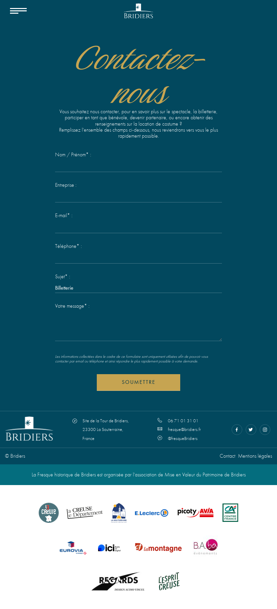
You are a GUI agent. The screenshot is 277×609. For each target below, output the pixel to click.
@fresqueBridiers (178, 438)
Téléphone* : (68, 246)
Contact (227, 456)
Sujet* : (62, 277)
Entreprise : (65, 185)
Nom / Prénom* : (73, 155)
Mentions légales (255, 456)
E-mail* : (63, 215)
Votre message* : (72, 306)
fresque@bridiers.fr (179, 429)
